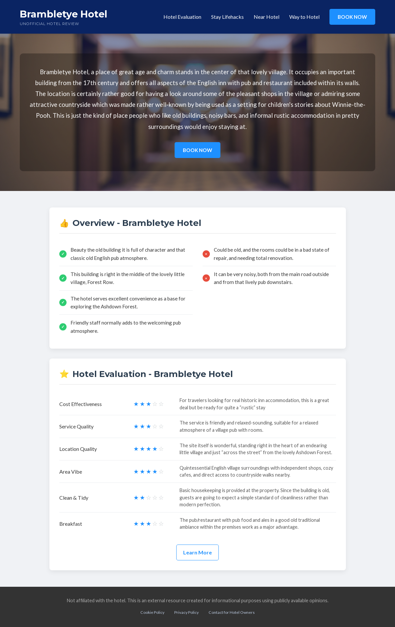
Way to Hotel (304, 17)
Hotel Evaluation (182, 17)
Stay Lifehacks (227, 17)
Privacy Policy (186, 612)
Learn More (197, 552)
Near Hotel (266, 17)
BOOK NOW (352, 17)
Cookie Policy (152, 612)
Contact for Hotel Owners (232, 612)
